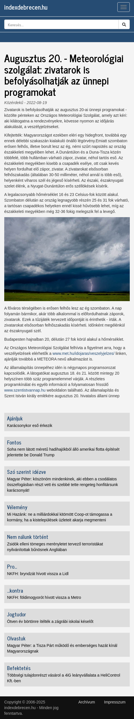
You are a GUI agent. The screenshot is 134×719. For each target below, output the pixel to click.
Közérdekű (13, 102)
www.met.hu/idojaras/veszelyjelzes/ (83, 353)
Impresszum (115, 702)
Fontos (14, 442)
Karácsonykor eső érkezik (29, 425)
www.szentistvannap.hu (24, 390)
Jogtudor (16, 614)
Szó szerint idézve (26, 471)
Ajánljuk (15, 418)
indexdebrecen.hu (25, 7)
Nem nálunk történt (27, 536)
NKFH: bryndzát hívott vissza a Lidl (38, 573)
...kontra (15, 590)
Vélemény (17, 507)
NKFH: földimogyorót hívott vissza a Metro (44, 597)
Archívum (86, 702)
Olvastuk (16, 638)
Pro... (12, 566)
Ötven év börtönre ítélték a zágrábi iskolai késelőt (50, 621)
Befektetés (18, 668)
